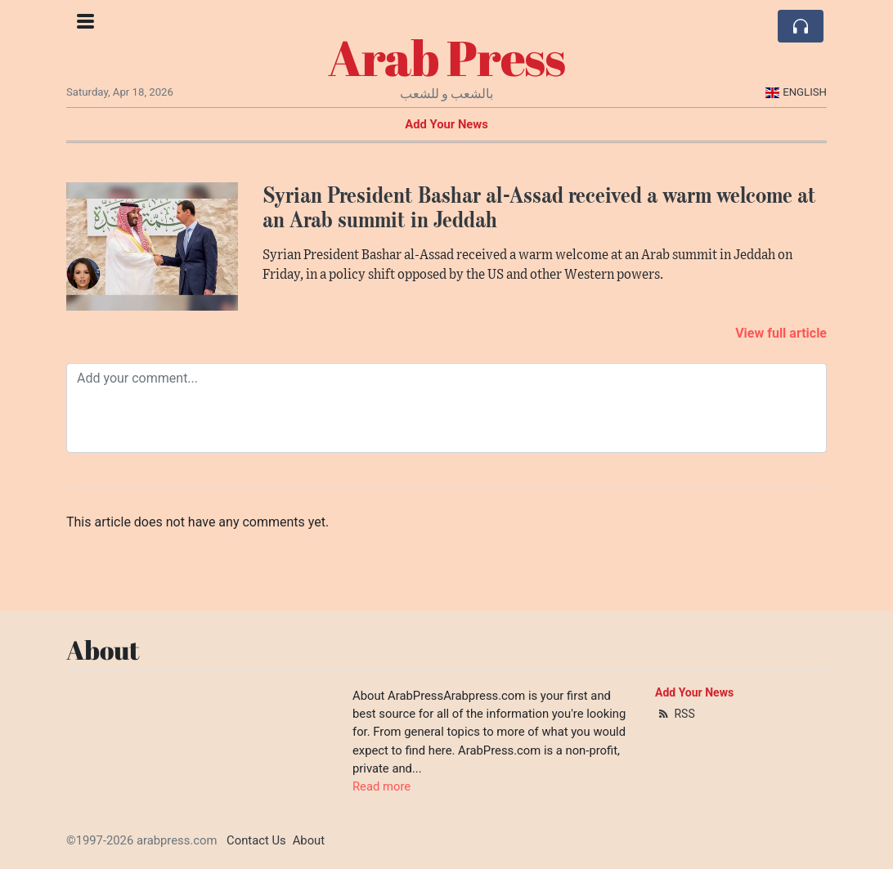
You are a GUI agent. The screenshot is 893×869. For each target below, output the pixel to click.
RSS (675, 713)
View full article (781, 333)
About (309, 840)
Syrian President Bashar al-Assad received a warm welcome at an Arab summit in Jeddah (539, 207)
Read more (381, 786)
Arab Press (446, 57)
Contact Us (256, 840)
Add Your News (446, 124)
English (796, 92)
